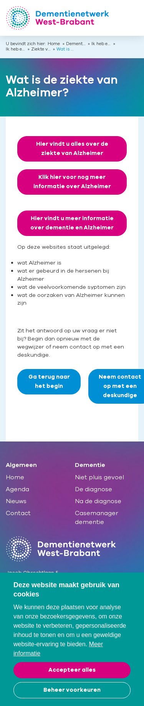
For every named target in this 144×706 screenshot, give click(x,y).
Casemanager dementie (96, 517)
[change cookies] (72, 690)
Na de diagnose (98, 501)
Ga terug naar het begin (49, 381)
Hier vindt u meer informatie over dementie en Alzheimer (72, 223)
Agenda (17, 489)
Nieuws (16, 501)
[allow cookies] (72, 670)
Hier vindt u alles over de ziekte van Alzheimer (72, 148)
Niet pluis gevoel (99, 477)
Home (54, 44)
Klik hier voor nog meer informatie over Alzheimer (72, 182)
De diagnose (93, 489)
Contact (18, 513)
